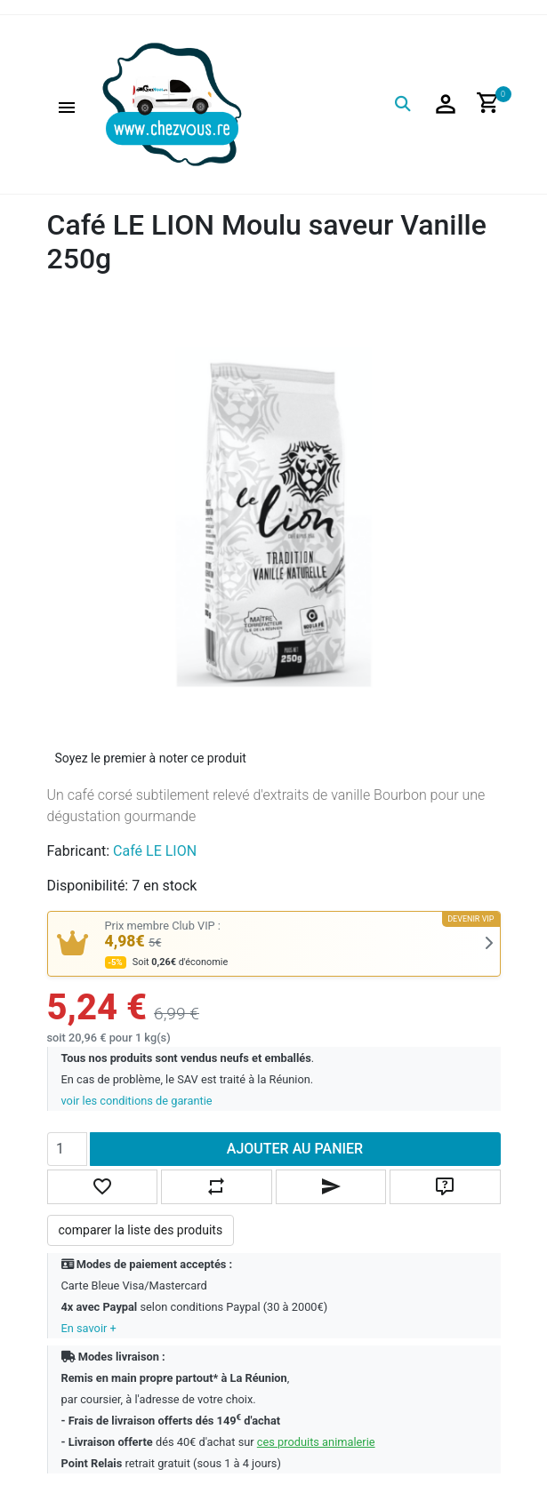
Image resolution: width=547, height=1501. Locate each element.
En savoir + (89, 1328)
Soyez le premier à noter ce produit (150, 758)
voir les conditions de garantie (137, 1100)
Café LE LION (155, 850)
